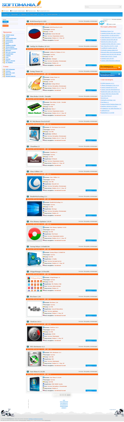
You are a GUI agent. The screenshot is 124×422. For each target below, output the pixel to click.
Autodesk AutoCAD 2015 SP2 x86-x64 (111, 54)
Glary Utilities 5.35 (36, 171)
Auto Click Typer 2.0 (106, 96)
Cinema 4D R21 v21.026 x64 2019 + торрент (110, 35)
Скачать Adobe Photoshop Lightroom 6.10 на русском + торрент (110, 61)
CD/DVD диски (10, 35)
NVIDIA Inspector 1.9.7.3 (107, 83)
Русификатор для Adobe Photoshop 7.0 (111, 108)
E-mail (7, 36)
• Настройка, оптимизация (90, 21)
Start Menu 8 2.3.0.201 (37, 371)
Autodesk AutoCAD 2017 (107, 58)
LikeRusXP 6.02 (105, 110)
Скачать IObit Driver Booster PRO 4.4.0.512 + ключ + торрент (110, 94)
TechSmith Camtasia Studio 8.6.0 (109, 50)
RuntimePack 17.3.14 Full (107, 112)
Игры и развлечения (11, 48)
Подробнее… (90, 40)
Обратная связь (32, 11)
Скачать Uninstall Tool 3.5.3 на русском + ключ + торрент (109, 87)
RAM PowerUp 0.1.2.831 (38, 21)
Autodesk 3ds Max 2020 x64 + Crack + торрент (111, 44)
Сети (7, 57)
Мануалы (8, 74)
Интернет (8, 50)
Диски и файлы (10, 47)
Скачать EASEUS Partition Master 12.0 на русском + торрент (111, 104)
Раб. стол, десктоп (11, 52)
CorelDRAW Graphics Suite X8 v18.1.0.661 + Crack (109, 48)
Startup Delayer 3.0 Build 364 (39, 246)
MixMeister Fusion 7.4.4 (107, 31)
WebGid (31, 24)
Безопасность (9, 41)
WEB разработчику (11, 38)
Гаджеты (8, 71)
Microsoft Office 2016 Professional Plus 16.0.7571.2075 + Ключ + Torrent (111, 52)
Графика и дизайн (11, 45)
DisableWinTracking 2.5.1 (38, 196)
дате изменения (64, 401)
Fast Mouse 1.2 (105, 102)
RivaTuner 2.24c (35, 296)
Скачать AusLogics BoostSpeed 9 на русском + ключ (110, 90)
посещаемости (64, 404)
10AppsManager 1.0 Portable (39, 271)
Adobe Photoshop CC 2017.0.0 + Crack (111, 37)
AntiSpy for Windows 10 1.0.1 (40, 46)
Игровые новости (10, 76)
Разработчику (9, 54)
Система (81, 21)
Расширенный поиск (44, 11)
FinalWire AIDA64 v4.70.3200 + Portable (109, 106)
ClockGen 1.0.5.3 (35, 321)
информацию (48, 420)
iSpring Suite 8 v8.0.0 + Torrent (109, 56)
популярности (64, 403)
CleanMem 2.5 (35, 146)
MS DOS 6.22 (104, 98)
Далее (68, 395)
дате (64, 400)
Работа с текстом (10, 60)
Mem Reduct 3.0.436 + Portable (40, 96)
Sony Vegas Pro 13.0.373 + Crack (109, 46)
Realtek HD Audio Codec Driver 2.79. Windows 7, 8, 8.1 (110, 92)
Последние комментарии (18, 11)
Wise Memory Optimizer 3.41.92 (40, 221)
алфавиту (63, 407)
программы (23, 420)
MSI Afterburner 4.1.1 (37, 346)
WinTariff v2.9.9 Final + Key (108, 100)
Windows (29, 420)
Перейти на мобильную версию (36, 418)
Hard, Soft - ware (10, 72)
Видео (7, 43)
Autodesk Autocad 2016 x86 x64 (109, 39)
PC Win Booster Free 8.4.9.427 (40, 121)
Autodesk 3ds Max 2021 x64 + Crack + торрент (111, 33)
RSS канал (6, 11)
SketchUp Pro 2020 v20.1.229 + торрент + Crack (109, 42)
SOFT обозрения (10, 69)
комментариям (64, 406)
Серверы (8, 55)
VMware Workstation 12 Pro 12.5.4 (110, 85)
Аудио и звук (9, 40)
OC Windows (9, 62)
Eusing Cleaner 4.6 (36, 71)
